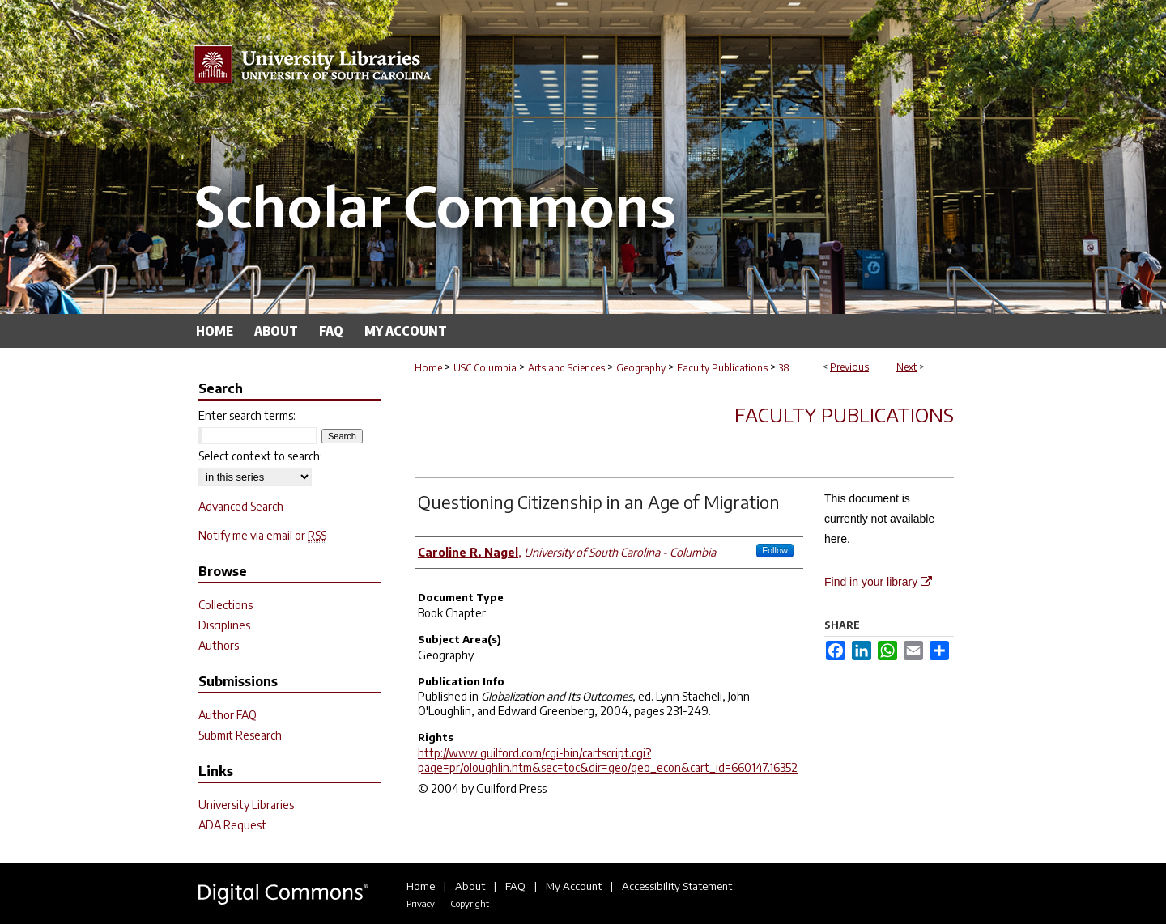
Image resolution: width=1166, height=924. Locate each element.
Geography (641, 368)
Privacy (420, 903)
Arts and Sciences (566, 368)
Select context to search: (260, 456)
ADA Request (232, 825)
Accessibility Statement (677, 885)
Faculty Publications (722, 368)
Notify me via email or (262, 535)
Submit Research (240, 735)
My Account (574, 885)
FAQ (515, 885)
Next (906, 367)
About (470, 885)
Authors (218, 645)
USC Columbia (485, 368)
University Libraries (246, 805)
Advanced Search (240, 506)
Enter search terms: (247, 415)
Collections (225, 605)
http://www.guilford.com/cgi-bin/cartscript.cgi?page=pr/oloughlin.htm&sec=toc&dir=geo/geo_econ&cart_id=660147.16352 (608, 760)
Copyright (469, 903)
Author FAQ (227, 715)
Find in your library (878, 581)
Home (428, 368)
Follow (775, 550)
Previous (849, 367)
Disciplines (224, 625)
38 (784, 368)
